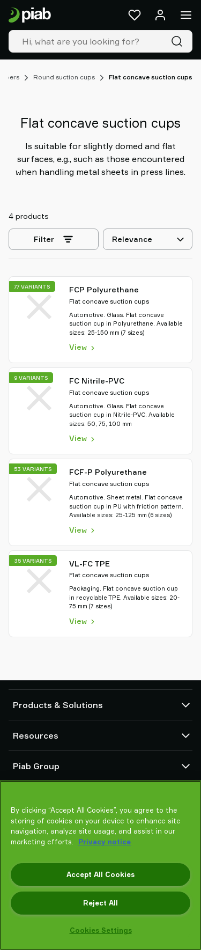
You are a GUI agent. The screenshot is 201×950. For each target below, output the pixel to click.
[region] (100, 865)
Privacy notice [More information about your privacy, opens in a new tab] (104, 841)
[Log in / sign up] (160, 15)
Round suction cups (64, 77)
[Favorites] (134, 15)
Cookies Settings (101, 930)
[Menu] (186, 15)
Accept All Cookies (100, 874)
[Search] (179, 41)
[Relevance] (147, 239)
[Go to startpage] (30, 15)
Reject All (100, 903)
